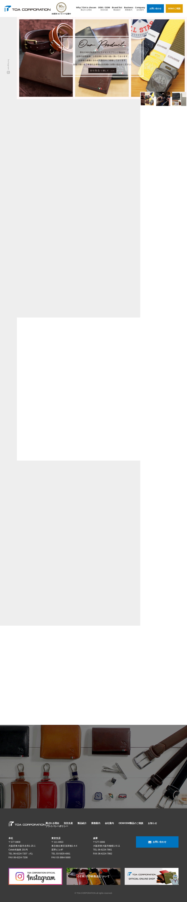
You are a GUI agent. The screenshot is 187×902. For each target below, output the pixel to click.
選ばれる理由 (52, 823)
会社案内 (109, 823)
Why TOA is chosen (86, 8)
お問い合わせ (155, 8)
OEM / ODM (104, 8)
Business (128, 8)
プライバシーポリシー (56, 826)
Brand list (117, 8)
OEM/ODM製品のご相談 (131, 823)
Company (140, 8)
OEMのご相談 (174, 8)
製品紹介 (82, 823)
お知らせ (152, 823)
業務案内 (95, 823)
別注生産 (68, 823)
